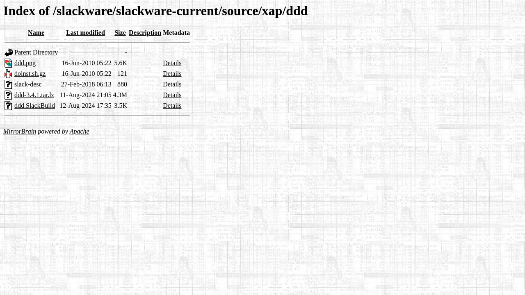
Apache (79, 131)
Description (145, 32)
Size (120, 32)
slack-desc (28, 84)
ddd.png (25, 62)
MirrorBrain (19, 131)
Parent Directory (36, 52)
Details (172, 62)
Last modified (85, 32)
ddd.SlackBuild (34, 105)
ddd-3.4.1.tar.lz (34, 94)
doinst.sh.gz (30, 73)
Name (36, 32)
